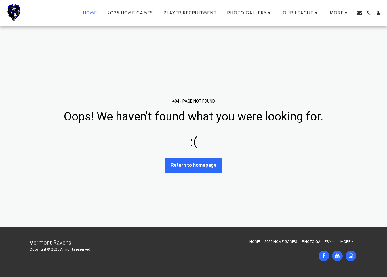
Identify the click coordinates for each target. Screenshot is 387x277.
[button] (250, 13)
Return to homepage (194, 165)
